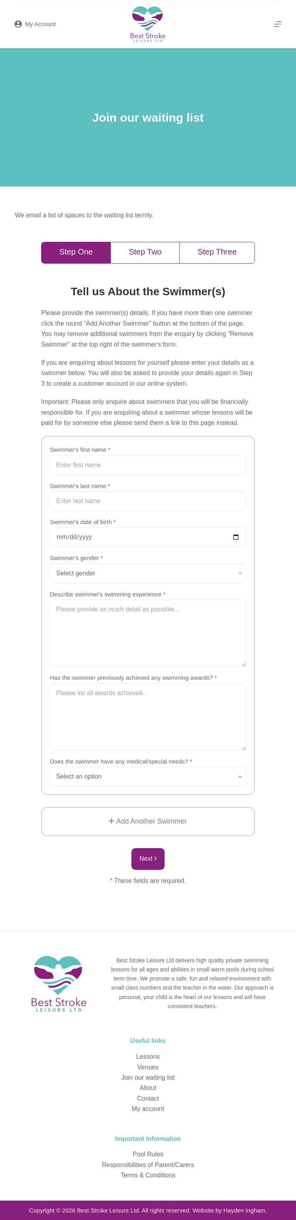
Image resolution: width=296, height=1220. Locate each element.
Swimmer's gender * (76, 557)
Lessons (148, 1056)
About (148, 1087)
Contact (148, 1098)
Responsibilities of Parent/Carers (148, 1165)
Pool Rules (148, 1154)
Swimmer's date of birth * (83, 522)
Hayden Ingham (244, 1210)
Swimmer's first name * (80, 449)
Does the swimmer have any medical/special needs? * (121, 761)
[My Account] (35, 24)
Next (147, 858)
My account (148, 1108)
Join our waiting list (148, 1077)
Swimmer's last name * (80, 486)
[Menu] (277, 24)
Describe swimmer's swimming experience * (107, 594)
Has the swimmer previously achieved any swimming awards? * (133, 677)
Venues (147, 1067)
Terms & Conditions (148, 1175)
